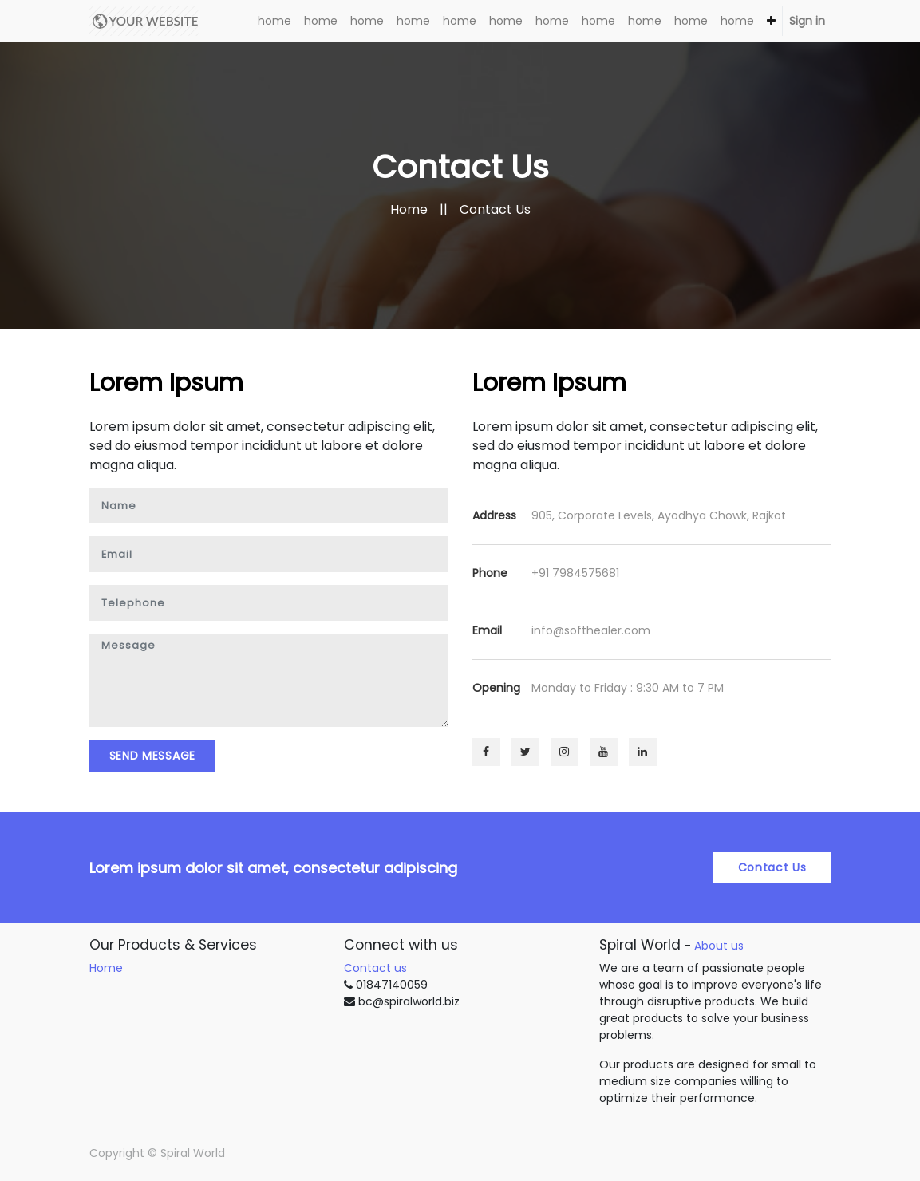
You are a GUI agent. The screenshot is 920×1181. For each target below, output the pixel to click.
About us (719, 946)
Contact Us (772, 867)
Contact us (375, 968)
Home (409, 209)
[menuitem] (274, 21)
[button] (771, 21)
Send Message (152, 756)
